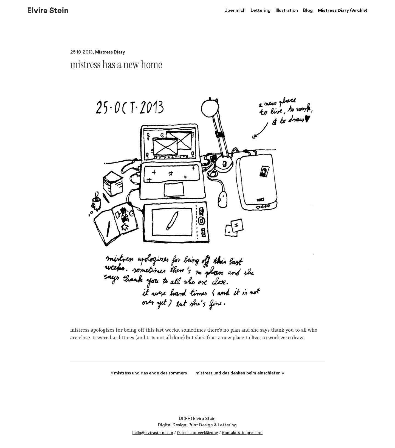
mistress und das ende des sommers (150, 373)
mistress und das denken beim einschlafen (238, 373)
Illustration (287, 10)
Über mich (235, 10)
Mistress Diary (110, 52)
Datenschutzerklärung (197, 433)
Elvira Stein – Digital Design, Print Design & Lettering (48, 9)
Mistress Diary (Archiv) (342, 10)
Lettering (260, 10)
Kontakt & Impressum (242, 433)
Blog (308, 10)
